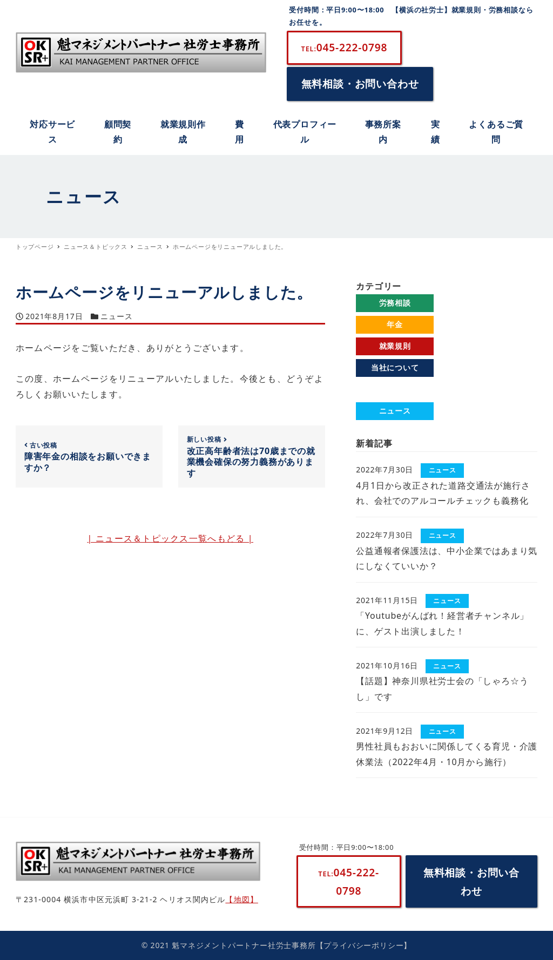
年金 (395, 324)
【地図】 (241, 899)
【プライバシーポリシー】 (364, 945)
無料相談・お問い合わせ (360, 83)
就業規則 (395, 346)
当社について (395, 367)
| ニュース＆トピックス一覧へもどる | (170, 538)
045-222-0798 (344, 47)
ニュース (116, 316)
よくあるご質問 (395, 389)
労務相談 (395, 303)
